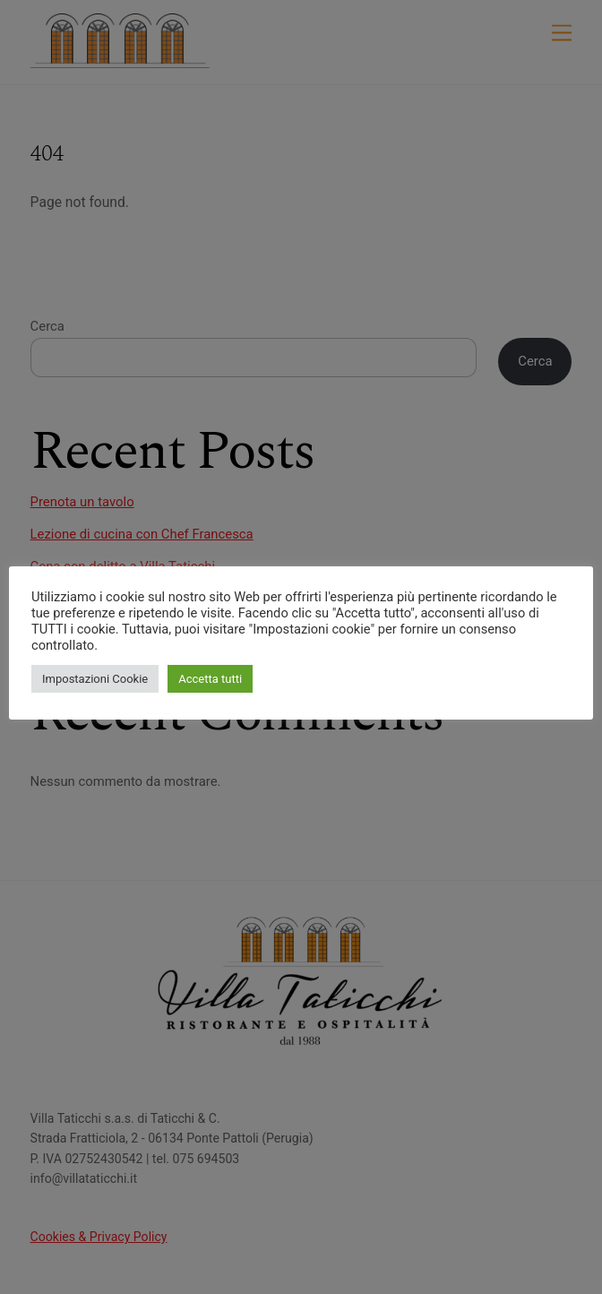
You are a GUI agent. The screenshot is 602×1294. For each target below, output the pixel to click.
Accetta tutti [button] (210, 679)
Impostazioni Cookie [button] (95, 679)
